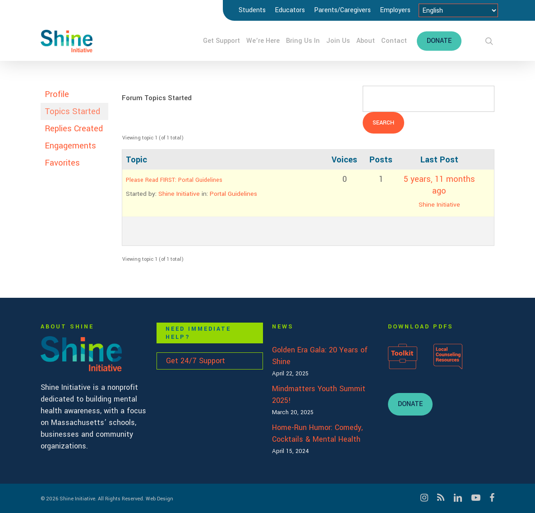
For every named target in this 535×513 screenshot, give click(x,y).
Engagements (70, 146)
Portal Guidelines (233, 193)
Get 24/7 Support (195, 361)
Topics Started (72, 111)
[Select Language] (458, 10)
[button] (410, 404)
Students (252, 10)
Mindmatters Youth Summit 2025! (318, 395)
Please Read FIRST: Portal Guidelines (174, 180)
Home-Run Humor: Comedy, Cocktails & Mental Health (317, 433)
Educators (290, 10)
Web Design (159, 498)
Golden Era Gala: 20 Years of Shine (320, 356)
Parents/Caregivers (342, 10)
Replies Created (74, 128)
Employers (395, 10)
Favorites (62, 163)
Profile (57, 94)
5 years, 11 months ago (439, 185)
